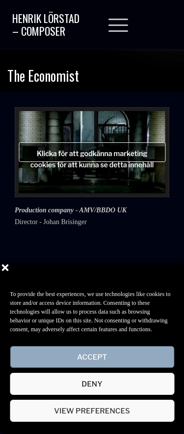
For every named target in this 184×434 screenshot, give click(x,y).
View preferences (92, 411)
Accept (92, 357)
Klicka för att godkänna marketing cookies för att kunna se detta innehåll (92, 155)
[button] (169, 275)
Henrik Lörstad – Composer (45, 24)
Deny (91, 384)
